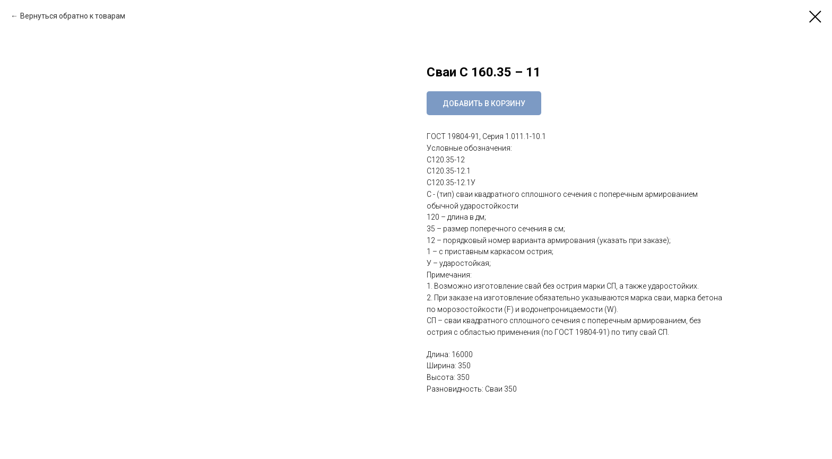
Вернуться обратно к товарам (72, 16)
